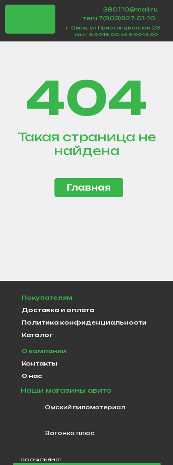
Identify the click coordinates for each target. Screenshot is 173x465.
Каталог (37, 334)
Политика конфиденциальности (84, 322)
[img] (30, 19)
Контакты (39, 363)
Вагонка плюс (70, 433)
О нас (32, 375)
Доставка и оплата (58, 310)
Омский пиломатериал (85, 407)
